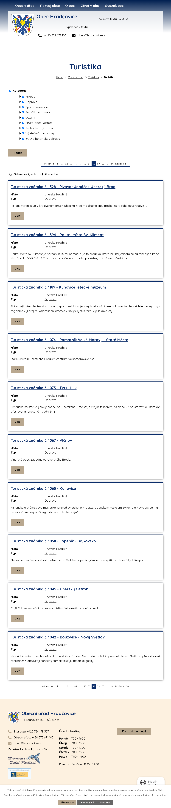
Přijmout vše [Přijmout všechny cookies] (66, 802)
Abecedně (51, 175)
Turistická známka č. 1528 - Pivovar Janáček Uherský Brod (63, 187)
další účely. (158, 789)
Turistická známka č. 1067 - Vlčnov (41, 441)
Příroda (30, 96)
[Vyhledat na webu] (147, 19)
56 (85, 164)
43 (76, 164)
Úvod (59, 77)
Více (18, 217)
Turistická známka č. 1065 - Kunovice (43, 489)
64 (112, 164)
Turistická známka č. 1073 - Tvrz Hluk (44, 388)
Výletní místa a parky (39, 133)
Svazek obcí (114, 6)
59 (98, 164)
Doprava (31, 102)
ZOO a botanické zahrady (42, 139)
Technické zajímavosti (39, 128)
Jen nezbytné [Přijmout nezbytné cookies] (87, 802)
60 (103, 164)
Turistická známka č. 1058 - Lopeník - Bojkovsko (53, 542)
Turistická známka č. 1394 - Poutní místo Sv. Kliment (57, 235)
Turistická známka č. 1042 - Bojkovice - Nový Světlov (58, 638)
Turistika (93, 77)
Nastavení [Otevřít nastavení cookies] (106, 802)
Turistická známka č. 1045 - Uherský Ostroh (49, 590)
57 (89, 164)
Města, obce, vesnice (38, 123)
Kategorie (20, 90)
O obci (70, 6)
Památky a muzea (37, 112)
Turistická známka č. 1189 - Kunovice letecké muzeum (58, 288)
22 (66, 164)
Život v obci (90, 6)
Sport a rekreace (36, 107)
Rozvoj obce (50, 6)
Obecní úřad (24, 6)
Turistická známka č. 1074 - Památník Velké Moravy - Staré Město (69, 340)
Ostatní (30, 117)
